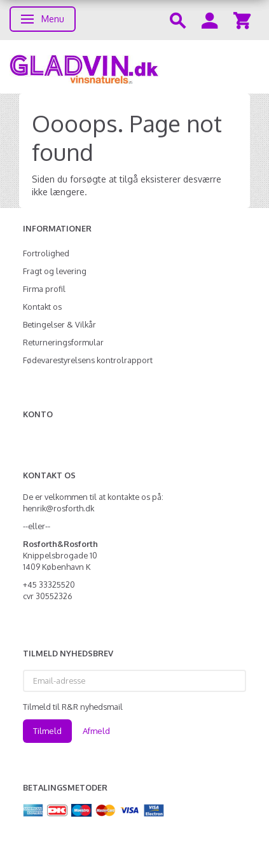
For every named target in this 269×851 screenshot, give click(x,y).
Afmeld (96, 731)
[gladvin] (134, 66)
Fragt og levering (54, 271)
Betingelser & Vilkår (59, 324)
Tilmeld (47, 731)
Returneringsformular (63, 342)
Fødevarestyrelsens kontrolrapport (88, 360)
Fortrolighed (46, 253)
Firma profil (44, 289)
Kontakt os (42, 306)
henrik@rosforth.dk (58, 508)
